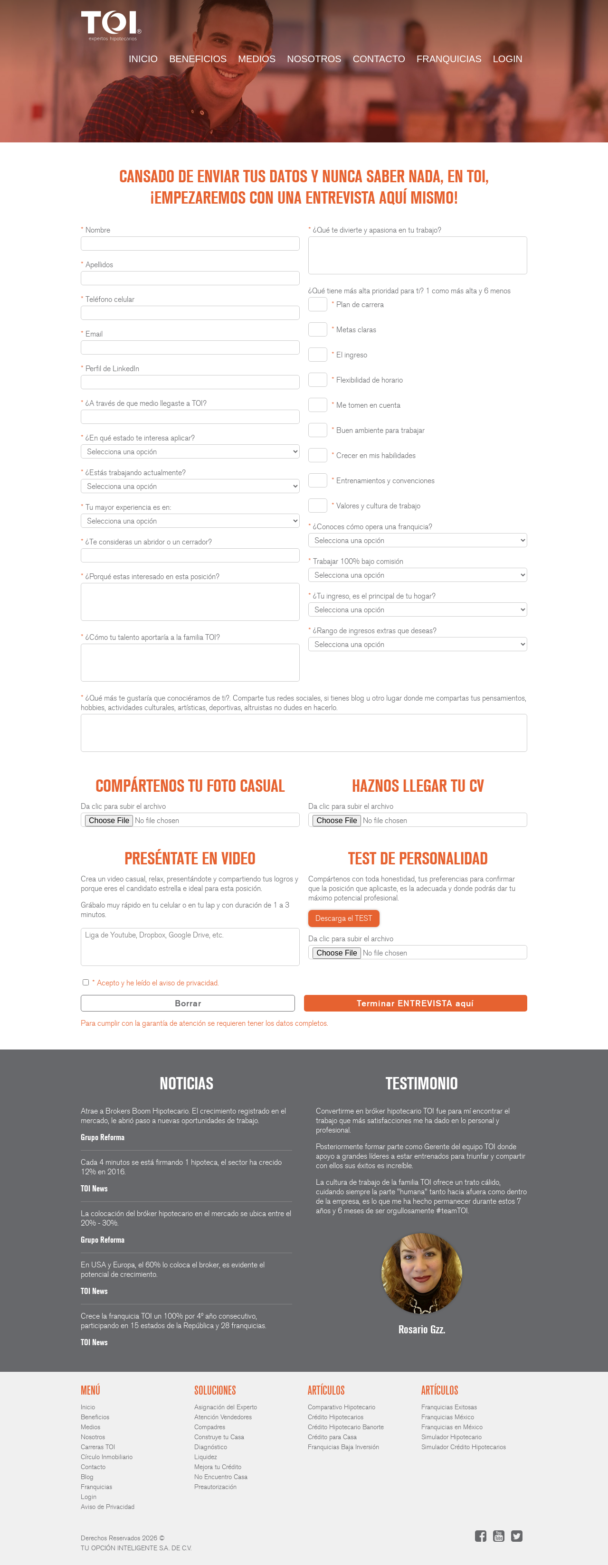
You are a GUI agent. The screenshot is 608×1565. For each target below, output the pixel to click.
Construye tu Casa (219, 1437)
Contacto (379, 59)
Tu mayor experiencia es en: (126, 507)
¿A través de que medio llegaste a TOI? (144, 403)
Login (507, 59)
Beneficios (198, 59)
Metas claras (354, 329)
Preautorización (215, 1487)
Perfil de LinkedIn (110, 368)
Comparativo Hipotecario (341, 1407)
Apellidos (97, 264)
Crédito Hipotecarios (335, 1417)
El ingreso (349, 354)
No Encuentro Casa (220, 1477)
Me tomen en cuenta (366, 405)
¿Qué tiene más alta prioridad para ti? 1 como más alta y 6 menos (409, 290)
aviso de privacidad (188, 982)
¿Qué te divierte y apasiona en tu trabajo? (374, 229)
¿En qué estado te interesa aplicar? (138, 437)
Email (92, 333)
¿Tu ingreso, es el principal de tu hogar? (372, 595)
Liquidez (205, 1457)
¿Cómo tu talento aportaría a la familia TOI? (150, 637)
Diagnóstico (210, 1447)
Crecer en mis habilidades (374, 455)
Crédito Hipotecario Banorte (346, 1427)
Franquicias (449, 59)
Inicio (143, 59)
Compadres (209, 1427)
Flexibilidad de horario (367, 379)
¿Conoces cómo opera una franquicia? (370, 526)
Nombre (95, 229)
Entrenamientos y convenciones (383, 480)
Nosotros (314, 59)
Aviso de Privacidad (107, 1507)
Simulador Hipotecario (451, 1437)
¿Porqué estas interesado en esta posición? (150, 576)
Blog (87, 1477)
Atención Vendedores (223, 1417)
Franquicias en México (452, 1427)
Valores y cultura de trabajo (376, 505)
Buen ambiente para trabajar (378, 430)
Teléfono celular (107, 299)
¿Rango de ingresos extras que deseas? (372, 630)
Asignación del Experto (225, 1407)
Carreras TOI (98, 1447)
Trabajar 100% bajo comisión (355, 561)
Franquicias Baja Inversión (343, 1447)
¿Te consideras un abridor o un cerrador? (146, 541)
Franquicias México (447, 1417)
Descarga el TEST (343, 918)
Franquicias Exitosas (449, 1407)
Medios (257, 59)
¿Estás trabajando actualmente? (133, 472)
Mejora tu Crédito (217, 1467)
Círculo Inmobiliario (107, 1457)
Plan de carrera (358, 304)
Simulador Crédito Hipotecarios (463, 1447)
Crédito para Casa (332, 1437)
